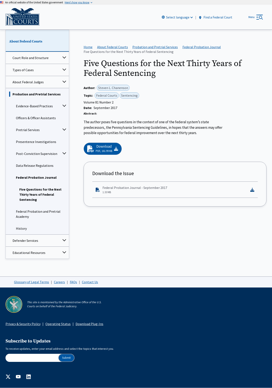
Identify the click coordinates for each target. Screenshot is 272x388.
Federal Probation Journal (36, 178)
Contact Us (90, 282)
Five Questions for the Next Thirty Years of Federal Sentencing (40, 194)
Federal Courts (106, 95)
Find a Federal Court (215, 17)
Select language (177, 17)
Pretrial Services (28, 130)
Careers (59, 282)
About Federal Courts (25, 41)
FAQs (73, 282)
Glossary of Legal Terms (31, 282)
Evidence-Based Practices (34, 106)
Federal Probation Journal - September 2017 (172, 190)
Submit (66, 358)
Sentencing (129, 95)
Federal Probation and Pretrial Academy (38, 214)
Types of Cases (23, 70)
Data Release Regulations (34, 166)
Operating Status (58, 324)
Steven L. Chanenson (113, 88)
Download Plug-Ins (89, 324)
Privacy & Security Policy (23, 324)
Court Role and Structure (31, 58)
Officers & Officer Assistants (36, 118)
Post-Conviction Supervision (36, 154)
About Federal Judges (28, 82)
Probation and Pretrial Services (37, 94)
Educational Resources (29, 253)
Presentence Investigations (36, 142)
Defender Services (25, 241)
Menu (251, 17)
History (21, 229)
